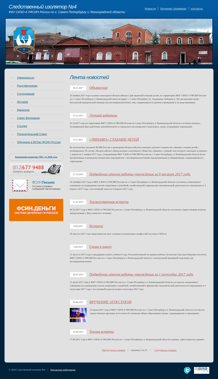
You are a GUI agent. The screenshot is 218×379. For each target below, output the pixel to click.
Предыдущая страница (113, 350)
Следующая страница (166, 350)
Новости (150, 8)
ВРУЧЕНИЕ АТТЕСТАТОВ (110, 302)
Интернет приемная (173, 8)
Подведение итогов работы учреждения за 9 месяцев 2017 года (139, 174)
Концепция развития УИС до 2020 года (36, 157)
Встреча (96, 226)
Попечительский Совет (32, 134)
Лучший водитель (103, 115)
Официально (25, 77)
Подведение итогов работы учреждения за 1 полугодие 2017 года (141, 274)
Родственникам (27, 85)
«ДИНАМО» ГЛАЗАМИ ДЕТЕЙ (114, 139)
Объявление (98, 88)
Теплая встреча (101, 332)
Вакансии (23, 110)
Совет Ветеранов (28, 118)
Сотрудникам (25, 93)
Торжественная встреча (109, 202)
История (22, 101)
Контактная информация (62, 369)
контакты (197, 8)
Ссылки (22, 126)
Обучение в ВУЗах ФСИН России (38, 142)
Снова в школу (100, 247)
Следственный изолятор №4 (67, 9)
